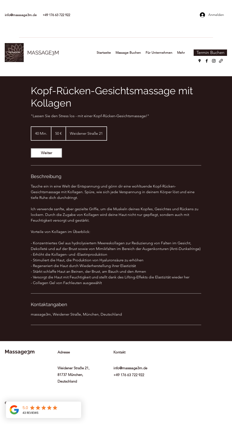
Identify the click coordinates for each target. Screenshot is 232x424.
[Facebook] (206, 60)
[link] (46, 153)
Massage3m (20, 351)
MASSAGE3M (43, 52)
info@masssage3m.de (21, 15)
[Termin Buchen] (210, 52)
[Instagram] (213, 60)
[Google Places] (199, 60)
